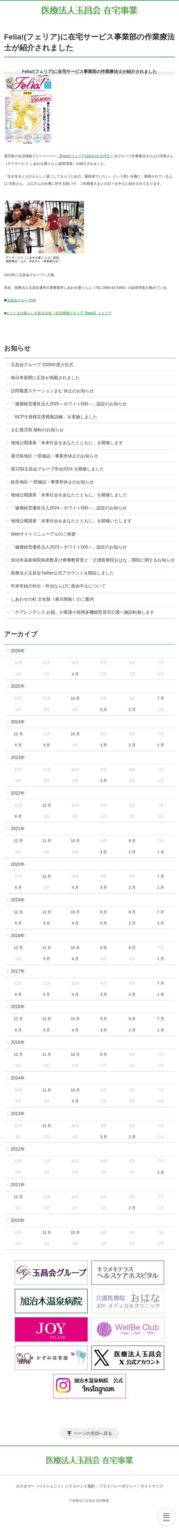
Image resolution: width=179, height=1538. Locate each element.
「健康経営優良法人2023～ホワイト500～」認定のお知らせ (69, 547)
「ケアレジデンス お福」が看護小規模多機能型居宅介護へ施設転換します (82, 612)
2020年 (18, 864)
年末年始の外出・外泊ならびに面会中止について (58, 586)
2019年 (18, 900)
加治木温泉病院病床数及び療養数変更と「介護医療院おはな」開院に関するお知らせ (93, 560)
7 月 (160, 698)
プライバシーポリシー (118, 1486)
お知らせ (17, 348)
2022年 (18, 793)
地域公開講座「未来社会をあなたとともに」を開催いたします (71, 521)
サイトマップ (151, 1486)
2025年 (18, 686)
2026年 (18, 650)
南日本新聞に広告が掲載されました (45, 377)
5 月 (46, 745)
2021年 (18, 828)
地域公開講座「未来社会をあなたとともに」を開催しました (69, 495)
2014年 (18, 1078)
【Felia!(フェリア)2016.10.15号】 (84, 156)
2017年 (18, 971)
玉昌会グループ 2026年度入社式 (42, 364)
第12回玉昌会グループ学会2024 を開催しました (57, 469)
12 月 (18, 734)
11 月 (46, 805)
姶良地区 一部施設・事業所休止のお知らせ (52, 482)
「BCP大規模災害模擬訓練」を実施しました (54, 416)
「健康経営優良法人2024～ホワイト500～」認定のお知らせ (69, 508)
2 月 (132, 709)
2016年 (18, 1006)
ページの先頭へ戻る (92, 1433)
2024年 (18, 722)
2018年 (18, 935)
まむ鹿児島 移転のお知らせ (37, 429)
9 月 (103, 912)
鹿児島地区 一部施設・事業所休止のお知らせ (54, 456)
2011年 (18, 1184)
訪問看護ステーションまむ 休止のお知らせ (52, 391)
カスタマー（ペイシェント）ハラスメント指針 (55, 1486)
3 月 (103, 709)
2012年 (18, 1149)
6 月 (18, 745)
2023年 (18, 757)
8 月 (132, 840)
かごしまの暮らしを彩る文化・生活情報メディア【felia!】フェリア (59, 313)
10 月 (75, 698)
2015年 (18, 1042)
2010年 (18, 1220)
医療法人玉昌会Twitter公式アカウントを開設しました (62, 573)
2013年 (18, 1113)
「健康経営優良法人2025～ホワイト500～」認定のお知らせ (69, 404)
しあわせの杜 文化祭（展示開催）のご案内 (52, 599)
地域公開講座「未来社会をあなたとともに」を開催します (67, 442)
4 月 (75, 674)
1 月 (160, 745)
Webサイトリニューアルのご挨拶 (43, 534)
